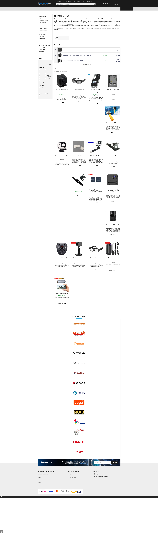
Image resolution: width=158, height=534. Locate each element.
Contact (84, 1)
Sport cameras (43, 24)
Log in (106, 4)
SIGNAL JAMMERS (95, 8)
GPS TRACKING (70, 8)
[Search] (94, 4)
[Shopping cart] (117, 4)
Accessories (43, 26)
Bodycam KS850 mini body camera (62, 258)
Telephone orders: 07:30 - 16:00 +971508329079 (73, 1)
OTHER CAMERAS (116, 8)
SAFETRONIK (42, 69)
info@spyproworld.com (60, 1)
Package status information (72, 477)
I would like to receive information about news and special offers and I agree (74, 462)
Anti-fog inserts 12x (79, 155)
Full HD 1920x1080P (49, 76)
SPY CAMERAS (49, 8)
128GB (41, 73)
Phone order (70, 475)
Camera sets (42, 31)
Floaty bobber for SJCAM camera (112, 122)
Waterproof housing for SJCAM (61, 155)
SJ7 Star (41, 80)
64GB (41, 76)
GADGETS (130, 8)
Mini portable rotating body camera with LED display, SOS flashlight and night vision (96, 91)
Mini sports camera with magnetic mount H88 (73, 60)
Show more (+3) (41, 82)
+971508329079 (100, 474)
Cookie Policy (40, 482)
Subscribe (114, 462)
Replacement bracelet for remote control (113, 156)
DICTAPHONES (63, 8)
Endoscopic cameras (44, 20)
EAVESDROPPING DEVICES (79, 8)
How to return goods (71, 479)
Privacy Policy (40, 479)
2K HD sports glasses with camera (79, 90)
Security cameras (43, 28)
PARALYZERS (108, 8)
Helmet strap (78, 189)
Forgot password (70, 480)
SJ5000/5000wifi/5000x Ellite (44, 79)
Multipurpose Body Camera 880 (112, 224)
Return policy (40, 477)
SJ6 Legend (48, 78)
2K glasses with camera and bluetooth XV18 (95, 258)
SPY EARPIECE (56, 8)
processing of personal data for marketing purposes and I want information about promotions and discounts (74, 463)
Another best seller (87, 64)
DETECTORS (102, 8)
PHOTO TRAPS (88, 8)
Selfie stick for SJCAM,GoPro (95, 155)
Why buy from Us (89, 1)
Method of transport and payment (43, 474)
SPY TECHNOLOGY (41, 8)
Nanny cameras (43, 22)
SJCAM (48, 69)
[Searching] (76, 4)
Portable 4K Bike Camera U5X (62, 293)
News (41, 93)
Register (39, 480)
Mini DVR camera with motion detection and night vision (79, 258)
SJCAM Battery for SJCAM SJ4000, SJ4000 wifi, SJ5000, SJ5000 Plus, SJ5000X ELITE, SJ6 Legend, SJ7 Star (96, 191)
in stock (41, 87)
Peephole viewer (43, 18)
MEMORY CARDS (124, 8)
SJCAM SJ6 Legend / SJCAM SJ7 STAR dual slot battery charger (113, 90)
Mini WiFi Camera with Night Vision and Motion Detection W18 (76, 50)
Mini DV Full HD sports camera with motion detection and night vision (78, 55)
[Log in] (103, 4)
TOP (47, 93)
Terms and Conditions (41, 475)
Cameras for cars (43, 30)
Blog (68, 482)
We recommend (42, 96)
